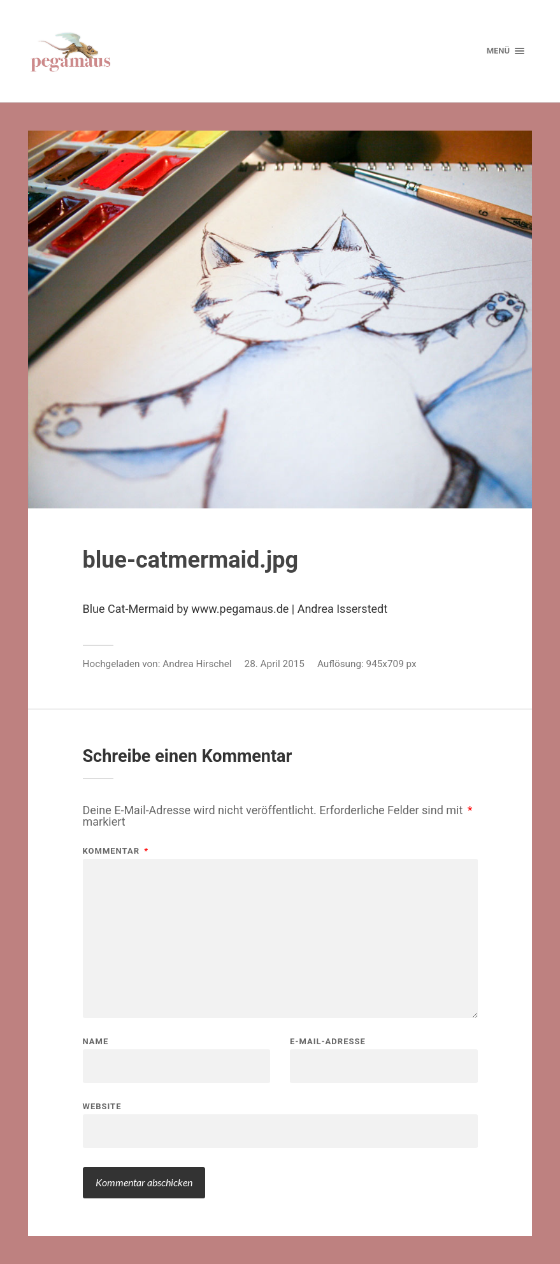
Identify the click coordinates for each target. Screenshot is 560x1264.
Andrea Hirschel (196, 664)
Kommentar (116, 851)
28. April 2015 (275, 664)
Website (102, 1106)
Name (96, 1041)
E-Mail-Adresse (328, 1041)
